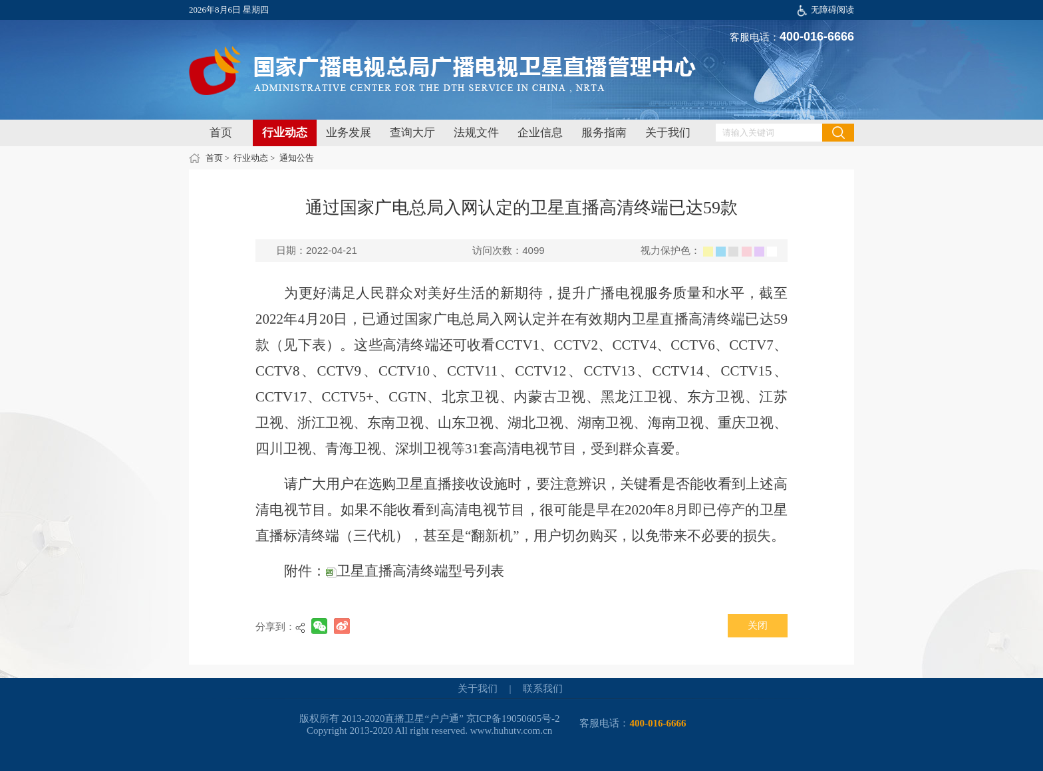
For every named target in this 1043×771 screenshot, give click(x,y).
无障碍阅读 (832, 10)
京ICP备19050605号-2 (513, 718)
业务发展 (348, 132)
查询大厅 (412, 132)
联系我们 (543, 688)
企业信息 (540, 132)
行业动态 (284, 132)
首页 (221, 132)
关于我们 (667, 132)
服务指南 (604, 132)
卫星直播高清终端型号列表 (415, 571)
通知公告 (296, 158)
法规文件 (476, 132)
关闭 (758, 625)
